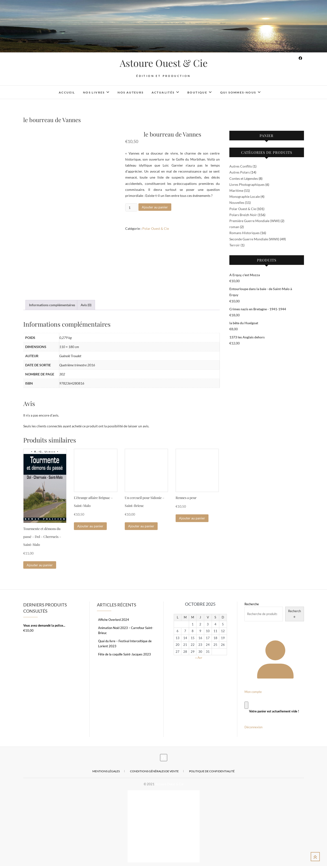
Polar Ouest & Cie (155, 228)
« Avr (198, 658)
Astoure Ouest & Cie (164, 63)
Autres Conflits (240, 166)
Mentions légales (106, 771)
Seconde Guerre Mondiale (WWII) (254, 239)
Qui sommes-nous (238, 92)
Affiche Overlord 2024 (113, 620)
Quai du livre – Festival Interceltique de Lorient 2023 (125, 643)
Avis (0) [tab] (86, 305)
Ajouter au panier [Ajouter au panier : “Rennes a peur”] (192, 518)
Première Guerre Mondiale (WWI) (254, 221)
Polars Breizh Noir (243, 215)
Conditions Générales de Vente (154, 771)
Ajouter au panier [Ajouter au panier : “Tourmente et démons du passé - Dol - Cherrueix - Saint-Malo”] (40, 565)
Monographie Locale (244, 196)
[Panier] (246, 705)
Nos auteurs (130, 92)
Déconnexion (253, 727)
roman (234, 227)
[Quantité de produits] (131, 207)
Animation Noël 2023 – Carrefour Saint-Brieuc (125, 630)
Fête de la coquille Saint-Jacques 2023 (124, 654)
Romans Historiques (244, 233)
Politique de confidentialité (212, 771)
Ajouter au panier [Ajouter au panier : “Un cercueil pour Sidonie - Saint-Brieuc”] (141, 526)
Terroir (234, 245)
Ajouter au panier (155, 207)
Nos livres (94, 92)
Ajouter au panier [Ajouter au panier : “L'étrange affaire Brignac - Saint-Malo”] (90, 526)
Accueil (67, 92)
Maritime (236, 190)
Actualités (163, 92)
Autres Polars (239, 172)
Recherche (251, 604)
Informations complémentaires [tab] (52, 305)
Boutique (197, 92)
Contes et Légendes (243, 178)
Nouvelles (236, 202)
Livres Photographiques (247, 184)
